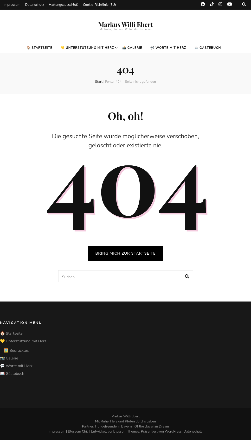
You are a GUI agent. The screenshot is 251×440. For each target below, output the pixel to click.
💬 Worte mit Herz (168, 48)
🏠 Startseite (39, 48)
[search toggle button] (244, 4)
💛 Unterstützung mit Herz (87, 48)
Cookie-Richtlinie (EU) (99, 4)
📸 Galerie (132, 48)
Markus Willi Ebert (125, 24)
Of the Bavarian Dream (152, 426)
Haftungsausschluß (63, 4)
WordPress (173, 431)
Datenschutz (34, 4)
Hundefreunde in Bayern (113, 426)
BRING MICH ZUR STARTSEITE (125, 253)
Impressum (12, 4)
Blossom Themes (126, 431)
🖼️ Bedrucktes (16, 350)
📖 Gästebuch (207, 48)
